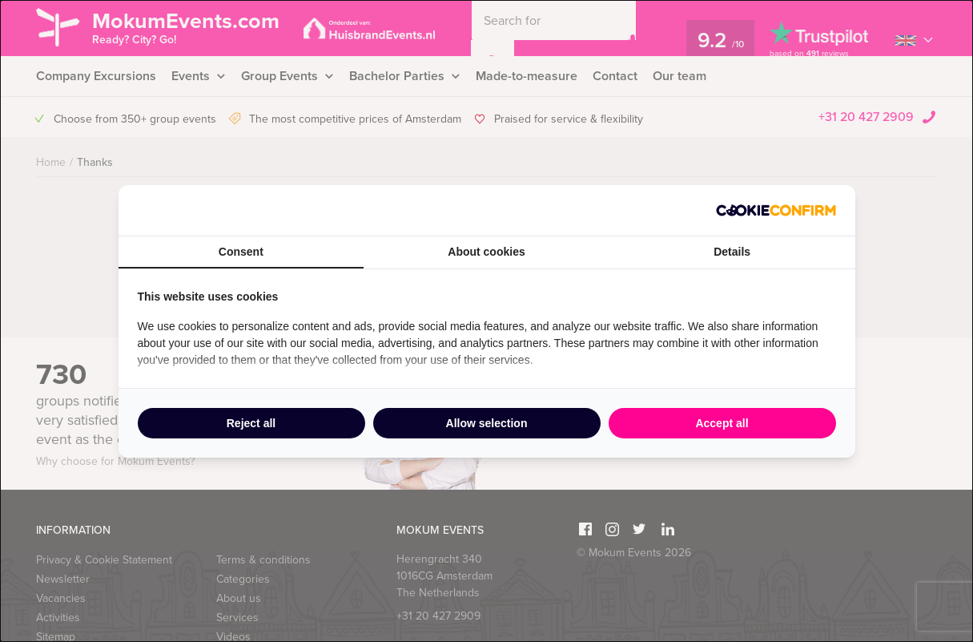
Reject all (251, 423)
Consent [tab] (241, 251)
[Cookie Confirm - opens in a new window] (776, 210)
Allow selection (487, 423)
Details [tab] (732, 251)
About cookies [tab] (486, 251)
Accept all (721, 423)
